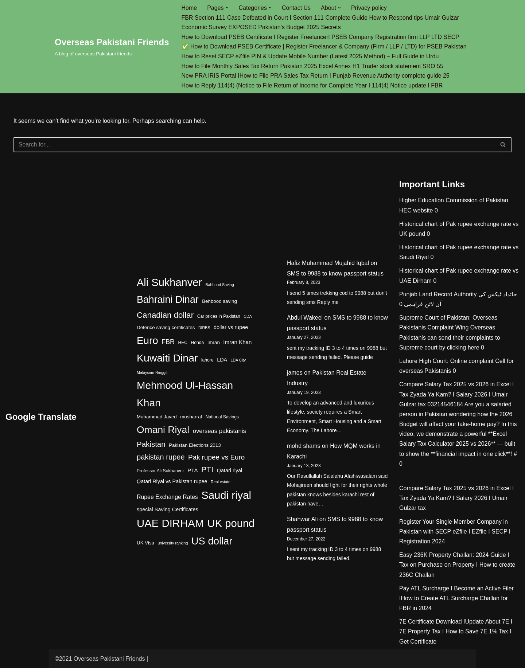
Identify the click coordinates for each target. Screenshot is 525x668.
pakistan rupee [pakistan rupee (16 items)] (161, 457)
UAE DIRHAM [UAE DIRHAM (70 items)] (170, 523)
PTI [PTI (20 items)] (207, 469)
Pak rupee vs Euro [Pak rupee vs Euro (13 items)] (216, 457)
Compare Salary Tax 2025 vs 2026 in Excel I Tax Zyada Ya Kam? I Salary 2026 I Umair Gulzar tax (456, 394)
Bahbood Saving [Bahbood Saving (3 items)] (219, 284)
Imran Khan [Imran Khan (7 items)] (237, 342)
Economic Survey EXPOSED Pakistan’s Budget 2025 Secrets (261, 27)
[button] (227, 7)
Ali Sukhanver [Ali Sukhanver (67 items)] (169, 282)
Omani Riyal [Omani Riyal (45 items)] (163, 429)
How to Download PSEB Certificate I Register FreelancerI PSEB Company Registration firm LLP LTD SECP (320, 37)
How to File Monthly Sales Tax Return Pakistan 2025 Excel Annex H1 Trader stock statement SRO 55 (312, 66)
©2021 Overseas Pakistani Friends (100, 659)
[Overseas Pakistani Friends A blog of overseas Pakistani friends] (112, 46)
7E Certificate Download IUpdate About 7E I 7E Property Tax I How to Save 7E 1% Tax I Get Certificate (455, 631)
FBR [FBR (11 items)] (168, 341)
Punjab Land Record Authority (438, 294)
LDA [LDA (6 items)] (222, 360)
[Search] (254, 144)
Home (189, 8)
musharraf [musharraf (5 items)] (191, 416)
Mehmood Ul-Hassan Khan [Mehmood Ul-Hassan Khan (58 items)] (185, 394)
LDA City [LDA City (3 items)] (238, 360)
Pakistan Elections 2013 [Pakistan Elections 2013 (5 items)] (195, 445)
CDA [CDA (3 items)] (248, 316)
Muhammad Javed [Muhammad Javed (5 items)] (157, 416)
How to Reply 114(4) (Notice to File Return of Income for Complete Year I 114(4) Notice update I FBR (312, 85)
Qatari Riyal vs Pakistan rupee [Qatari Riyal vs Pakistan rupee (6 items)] (172, 481)
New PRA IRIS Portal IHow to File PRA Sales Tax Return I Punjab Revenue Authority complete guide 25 (316, 76)
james (295, 373)
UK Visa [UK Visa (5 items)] (145, 543)
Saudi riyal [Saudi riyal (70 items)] (226, 495)
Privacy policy (369, 8)
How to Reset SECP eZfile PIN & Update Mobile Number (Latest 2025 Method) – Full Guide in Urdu (310, 56)
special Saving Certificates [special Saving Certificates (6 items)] (167, 509)
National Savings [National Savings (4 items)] (222, 416)
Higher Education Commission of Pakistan (453, 200)
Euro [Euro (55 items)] (147, 340)
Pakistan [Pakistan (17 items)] (151, 444)
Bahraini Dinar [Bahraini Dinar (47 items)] (168, 299)
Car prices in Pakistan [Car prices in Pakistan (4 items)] (218, 316)
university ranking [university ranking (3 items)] (173, 543)
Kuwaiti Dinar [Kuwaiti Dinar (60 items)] (167, 358)
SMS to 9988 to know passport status (335, 273)
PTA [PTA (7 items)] (192, 470)
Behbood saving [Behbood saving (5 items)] (219, 301)
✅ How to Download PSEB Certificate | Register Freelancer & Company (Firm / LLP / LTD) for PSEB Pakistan (324, 46)
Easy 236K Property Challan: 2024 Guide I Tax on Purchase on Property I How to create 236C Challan (457, 565)
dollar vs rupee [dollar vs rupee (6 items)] (231, 327)
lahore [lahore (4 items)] (207, 360)
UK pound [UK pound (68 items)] (231, 523)
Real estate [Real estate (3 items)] (220, 482)
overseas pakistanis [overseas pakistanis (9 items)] (219, 430)
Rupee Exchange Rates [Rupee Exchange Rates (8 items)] (167, 497)
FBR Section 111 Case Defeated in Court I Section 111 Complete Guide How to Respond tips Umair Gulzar (320, 18)
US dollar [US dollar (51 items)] (212, 541)
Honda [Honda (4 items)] (197, 342)
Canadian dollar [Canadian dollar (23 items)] (165, 315)
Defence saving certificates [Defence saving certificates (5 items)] (166, 327)
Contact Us (296, 8)
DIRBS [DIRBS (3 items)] (204, 327)
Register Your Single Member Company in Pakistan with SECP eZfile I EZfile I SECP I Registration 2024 (454, 531)
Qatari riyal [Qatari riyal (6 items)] (229, 470)
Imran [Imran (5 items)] (213, 342)
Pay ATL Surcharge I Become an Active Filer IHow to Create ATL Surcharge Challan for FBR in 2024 (456, 598)
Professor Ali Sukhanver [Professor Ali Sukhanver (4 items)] (160, 470)
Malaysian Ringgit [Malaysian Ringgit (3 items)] (152, 372)
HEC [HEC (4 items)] (182, 342)
